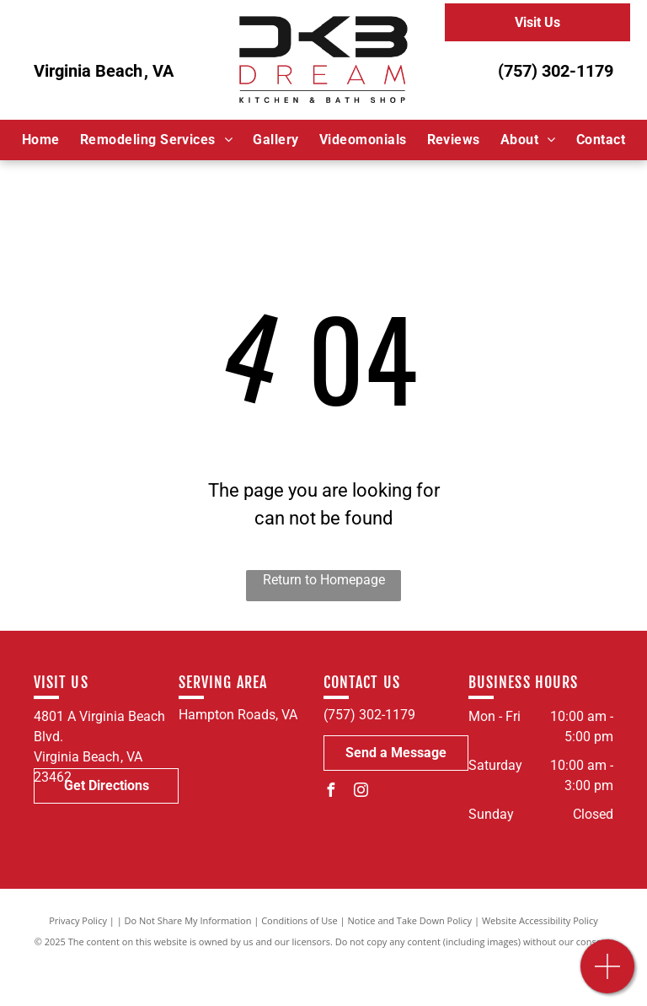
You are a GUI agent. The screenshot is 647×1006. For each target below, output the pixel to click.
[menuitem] (41, 140)
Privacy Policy (78, 920)
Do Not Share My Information (188, 920)
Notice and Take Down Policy (410, 920)
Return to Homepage (324, 580)
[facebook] (330, 792)
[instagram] (361, 792)
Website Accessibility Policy (540, 920)
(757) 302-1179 (555, 71)
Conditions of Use (299, 920)
